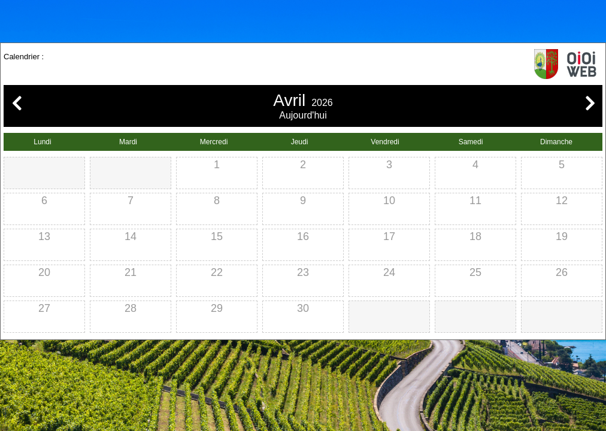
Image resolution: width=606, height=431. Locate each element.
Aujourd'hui (303, 115)
